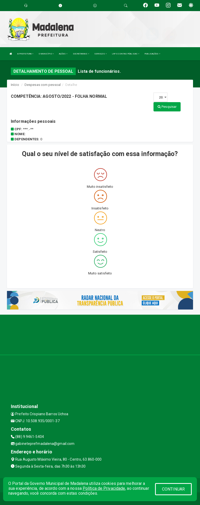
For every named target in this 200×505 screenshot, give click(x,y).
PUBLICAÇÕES (152, 54)
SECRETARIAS (81, 54)
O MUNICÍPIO (46, 54)
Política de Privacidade (104, 488)
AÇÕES (63, 54)
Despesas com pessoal (43, 85)
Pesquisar (167, 107)
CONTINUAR (173, 489)
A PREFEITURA (25, 54)
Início (15, 85)
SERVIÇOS (100, 54)
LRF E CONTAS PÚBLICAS (125, 54)
